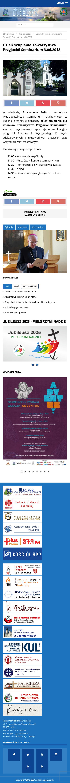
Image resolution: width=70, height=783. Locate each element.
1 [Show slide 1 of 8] (21, 472)
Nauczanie (23, 227)
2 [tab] (37, 365)
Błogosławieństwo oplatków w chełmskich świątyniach (31, 302)
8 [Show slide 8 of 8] (48, 472)
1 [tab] (33, 365)
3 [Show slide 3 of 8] (29, 472)
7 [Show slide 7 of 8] (44, 472)
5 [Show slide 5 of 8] (37, 472)
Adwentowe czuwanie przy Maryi (20, 296)
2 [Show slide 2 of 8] (25, 472)
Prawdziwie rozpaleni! (15, 312)
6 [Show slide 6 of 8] (40, 472)
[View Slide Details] (35, 341)
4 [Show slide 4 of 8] (33, 472)
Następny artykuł (35, 215)
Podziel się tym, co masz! (17, 307)
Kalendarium (38, 227)
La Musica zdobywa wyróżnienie (20, 291)
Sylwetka (9, 227)
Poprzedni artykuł (35, 211)
